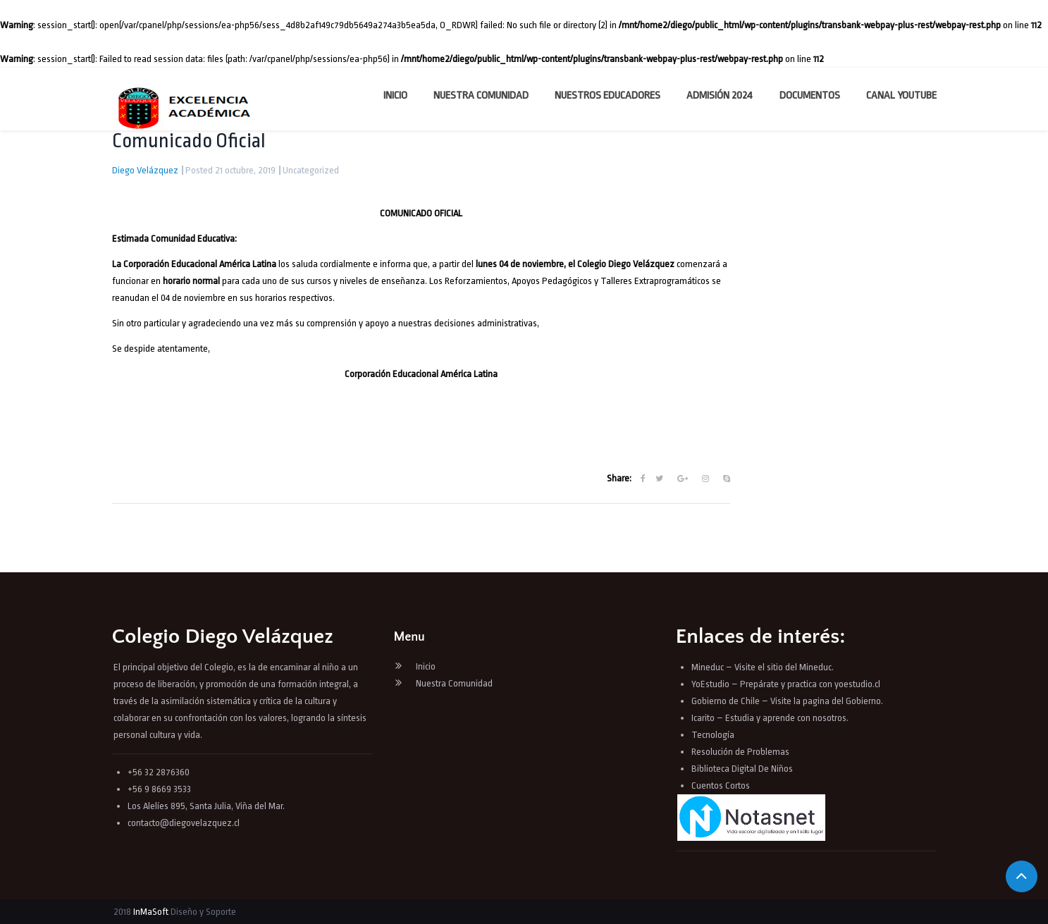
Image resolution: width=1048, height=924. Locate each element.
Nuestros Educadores (607, 95)
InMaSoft (150, 911)
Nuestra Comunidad (481, 95)
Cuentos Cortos (720, 785)
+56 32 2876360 (159, 772)
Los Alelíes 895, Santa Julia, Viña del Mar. (206, 806)
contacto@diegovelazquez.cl (184, 823)
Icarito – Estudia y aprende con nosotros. (770, 718)
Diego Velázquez (145, 170)
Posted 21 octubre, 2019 (230, 170)
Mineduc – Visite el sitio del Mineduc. (762, 667)
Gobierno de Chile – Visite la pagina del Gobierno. (787, 701)
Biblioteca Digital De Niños (742, 768)
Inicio (395, 95)
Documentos (809, 95)
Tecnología (712, 734)
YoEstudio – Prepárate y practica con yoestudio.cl (785, 684)
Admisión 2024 (719, 95)
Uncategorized (311, 170)
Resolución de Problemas (741, 751)
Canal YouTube (901, 95)
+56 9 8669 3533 (159, 789)
